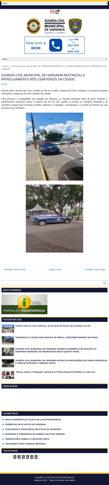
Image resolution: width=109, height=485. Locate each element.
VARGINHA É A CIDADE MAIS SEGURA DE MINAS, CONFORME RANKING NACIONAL (56, 337)
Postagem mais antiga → (96, 269)
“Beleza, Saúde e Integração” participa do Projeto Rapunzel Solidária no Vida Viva (55, 372)
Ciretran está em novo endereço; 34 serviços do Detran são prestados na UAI (53, 326)
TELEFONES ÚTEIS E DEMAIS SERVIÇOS (25, 444)
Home (5, 66)
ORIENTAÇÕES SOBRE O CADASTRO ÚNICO (27, 439)
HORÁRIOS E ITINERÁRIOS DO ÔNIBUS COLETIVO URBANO (35, 434)
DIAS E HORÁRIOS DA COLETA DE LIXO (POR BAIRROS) (33, 419)
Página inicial (55, 269)
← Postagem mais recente (13, 269)
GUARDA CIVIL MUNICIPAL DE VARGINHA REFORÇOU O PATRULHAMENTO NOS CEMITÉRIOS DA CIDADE (43, 77)
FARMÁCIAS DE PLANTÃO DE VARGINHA (25, 424)
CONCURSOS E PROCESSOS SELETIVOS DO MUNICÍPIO (33, 429)
